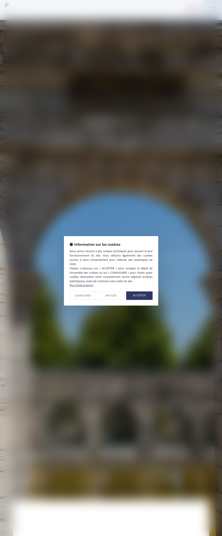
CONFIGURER (83, 295)
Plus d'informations (81, 285)
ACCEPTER (139, 295)
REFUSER (111, 295)
